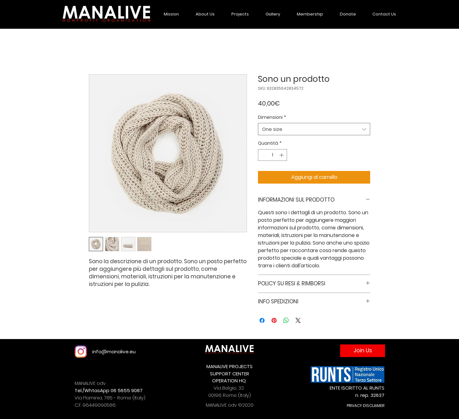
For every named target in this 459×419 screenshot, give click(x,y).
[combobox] (314, 129)
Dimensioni (272, 117)
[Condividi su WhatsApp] (286, 320)
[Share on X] (298, 320)
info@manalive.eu (114, 351)
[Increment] (282, 155)
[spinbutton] (272, 155)
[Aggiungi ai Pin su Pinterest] (274, 320)
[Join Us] (362, 350)
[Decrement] (263, 155)
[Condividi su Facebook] (262, 320)
